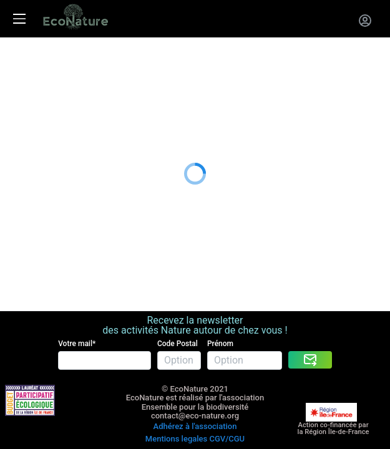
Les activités (28, 58)
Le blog (16, 136)
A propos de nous (39, 120)
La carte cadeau (35, 73)
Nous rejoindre (32, 104)
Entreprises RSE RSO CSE (56, 89)
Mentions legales (176, 388)
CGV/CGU (227, 388)
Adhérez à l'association (195, 379)
